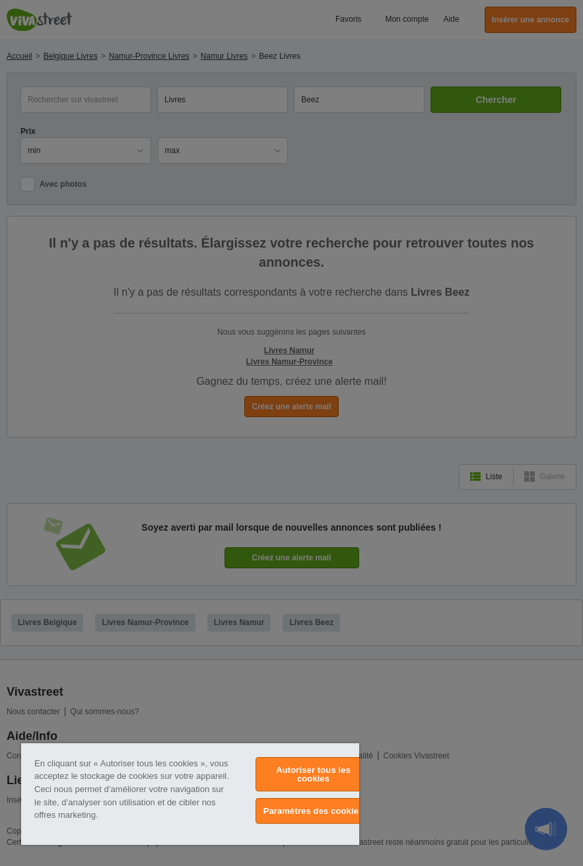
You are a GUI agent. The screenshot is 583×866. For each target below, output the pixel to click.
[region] (190, 794)
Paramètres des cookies (313, 811)
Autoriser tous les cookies (313, 774)
